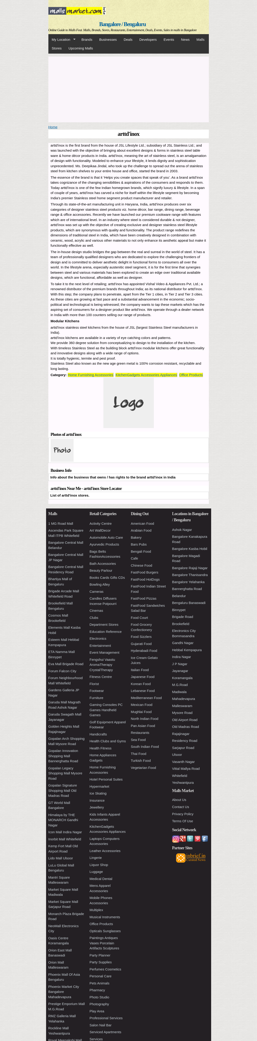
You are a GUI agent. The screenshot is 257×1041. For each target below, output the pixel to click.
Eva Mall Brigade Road (65, 664)
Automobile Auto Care (106, 537)
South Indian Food (145, 747)
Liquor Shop (99, 865)
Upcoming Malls (81, 48)
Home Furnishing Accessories (90, 375)
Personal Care (101, 976)
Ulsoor (177, 755)
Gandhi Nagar (182, 643)
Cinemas (96, 610)
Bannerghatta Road (187, 589)
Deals (128, 39)
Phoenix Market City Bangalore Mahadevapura (63, 992)
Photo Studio (99, 997)
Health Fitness (101, 748)
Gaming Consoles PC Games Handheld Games (106, 710)
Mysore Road (182, 713)
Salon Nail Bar (101, 1025)
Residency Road (184, 741)
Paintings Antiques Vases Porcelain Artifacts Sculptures (104, 943)
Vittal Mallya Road (186, 769)
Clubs (94, 618)
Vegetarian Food (143, 768)
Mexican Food (141, 705)
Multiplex (96, 910)
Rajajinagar (181, 734)
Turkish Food (141, 760)
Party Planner (100, 955)
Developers (148, 39)
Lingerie (96, 858)
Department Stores (104, 624)
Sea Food (138, 740)
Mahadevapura (183, 699)
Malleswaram (182, 706)
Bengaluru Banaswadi (189, 603)
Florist (94, 684)
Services (96, 1039)
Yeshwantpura (183, 782)
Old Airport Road (185, 720)
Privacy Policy (182, 814)
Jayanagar (180, 671)
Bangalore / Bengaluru (122, 24)
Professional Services (106, 1018)
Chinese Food (141, 565)
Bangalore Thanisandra (190, 575)
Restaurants (140, 733)
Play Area (97, 1011)
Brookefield (180, 624)
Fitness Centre (101, 677)
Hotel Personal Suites (106, 779)
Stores (57, 48)
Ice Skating (98, 793)
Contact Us (180, 807)
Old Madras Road (185, 727)
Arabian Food (141, 530)
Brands (86, 39)
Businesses (108, 39)
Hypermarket (99, 786)
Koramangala (182, 678)
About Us (179, 800)
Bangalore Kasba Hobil (189, 549)
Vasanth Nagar (183, 762)
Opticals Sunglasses (105, 931)
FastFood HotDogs (145, 579)
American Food (142, 523)
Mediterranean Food (146, 698)
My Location (61, 40)
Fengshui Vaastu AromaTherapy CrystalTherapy (102, 665)
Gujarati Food (141, 644)
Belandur (179, 596)
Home (53, 127)
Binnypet (178, 610)
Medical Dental (101, 879)
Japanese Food (143, 677)
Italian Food (140, 670)
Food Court (139, 618)
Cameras (97, 591)
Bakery (136, 537)
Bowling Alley (100, 584)
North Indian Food (144, 719)
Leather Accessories (105, 851)
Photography (99, 1004)
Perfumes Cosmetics (105, 969)
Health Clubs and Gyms (108, 741)
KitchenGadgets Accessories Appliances (146, 375)
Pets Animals (100, 983)
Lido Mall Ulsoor (60, 858)
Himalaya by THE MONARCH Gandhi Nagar (63, 820)
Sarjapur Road (183, 748)
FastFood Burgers (144, 572)
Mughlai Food (141, 712)
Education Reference (106, 632)
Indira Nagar (181, 657)
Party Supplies (101, 962)
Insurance (97, 800)
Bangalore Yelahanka (188, 582)
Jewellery (97, 807)
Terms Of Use (182, 821)
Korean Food (141, 684)
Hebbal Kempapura (187, 650)
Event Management (104, 652)
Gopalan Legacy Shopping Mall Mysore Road (65, 773)
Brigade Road (182, 617)
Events (169, 39)
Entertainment (100, 646)
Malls (200, 39)
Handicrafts (98, 734)
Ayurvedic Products (104, 544)
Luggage (96, 872)
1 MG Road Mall (60, 523)
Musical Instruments (105, 917)
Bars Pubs (139, 544)
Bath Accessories (103, 564)
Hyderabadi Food (144, 651)
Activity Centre (101, 523)
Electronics (98, 638)
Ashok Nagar (182, 530)
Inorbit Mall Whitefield (64, 839)
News (185, 39)
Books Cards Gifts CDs (107, 577)
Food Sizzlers (141, 637)
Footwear (97, 691)
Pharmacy (97, 990)
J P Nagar (179, 664)
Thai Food (138, 754)
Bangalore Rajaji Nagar (190, 568)
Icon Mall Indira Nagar (65, 832)
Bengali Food (141, 551)
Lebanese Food (143, 691)
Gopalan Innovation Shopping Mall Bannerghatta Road (63, 756)
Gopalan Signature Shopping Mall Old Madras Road (62, 790)
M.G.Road (180, 685)
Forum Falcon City (62, 671)
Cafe (134, 558)
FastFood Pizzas (144, 598)
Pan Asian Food (143, 726)
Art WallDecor (100, 530)
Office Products (191, 375)
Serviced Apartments (105, 1032)
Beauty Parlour (101, 570)
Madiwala (179, 692)
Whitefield (179, 776)
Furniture (96, 698)
